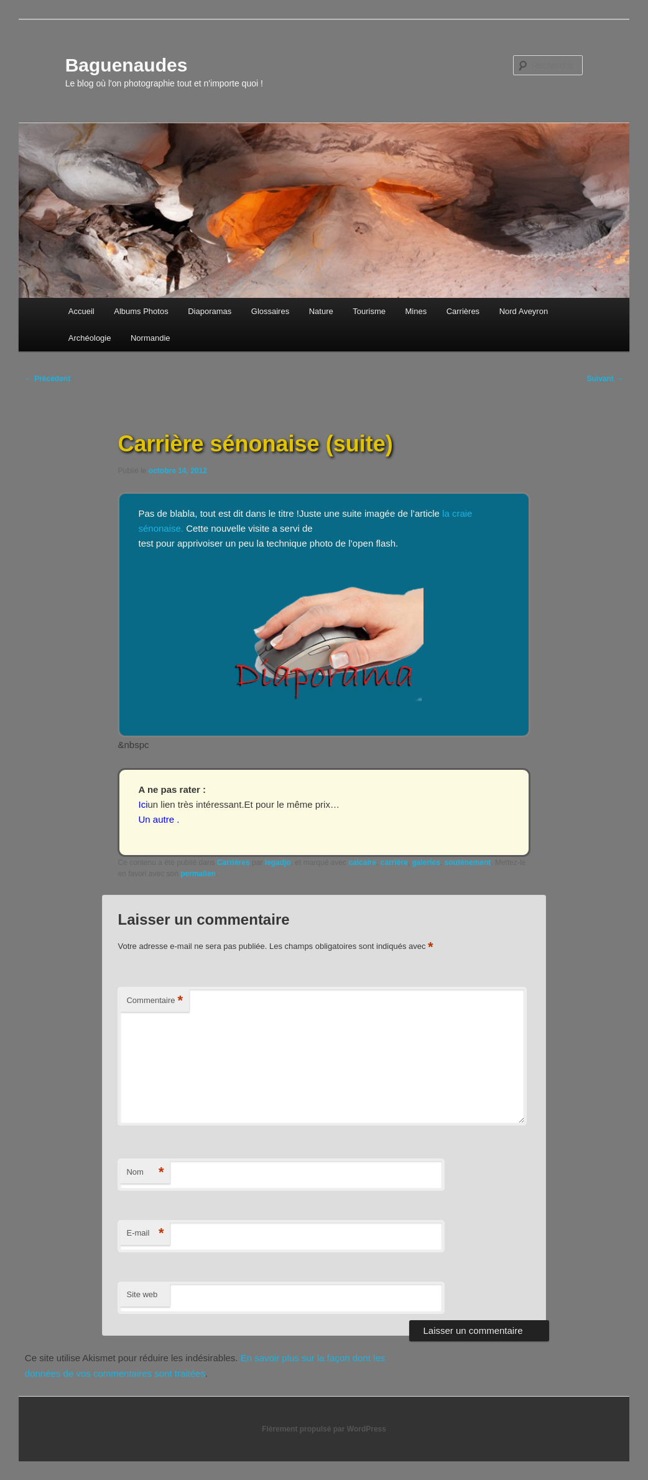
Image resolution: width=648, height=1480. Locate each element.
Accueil (81, 311)
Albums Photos (141, 311)
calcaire (362, 862)
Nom (145, 1172)
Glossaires (270, 311)
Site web (141, 1294)
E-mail (145, 1233)
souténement (468, 862)
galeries (426, 862)
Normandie (150, 338)
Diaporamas (209, 311)
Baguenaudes (126, 65)
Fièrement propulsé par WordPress (324, 1429)
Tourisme (369, 311)
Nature (321, 311)
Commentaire (154, 1001)
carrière (394, 862)
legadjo (278, 862)
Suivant (605, 378)
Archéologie (89, 338)
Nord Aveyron (523, 311)
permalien (198, 873)
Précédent (47, 378)
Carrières (463, 311)
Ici (142, 804)
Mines (416, 311)
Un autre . (158, 819)
